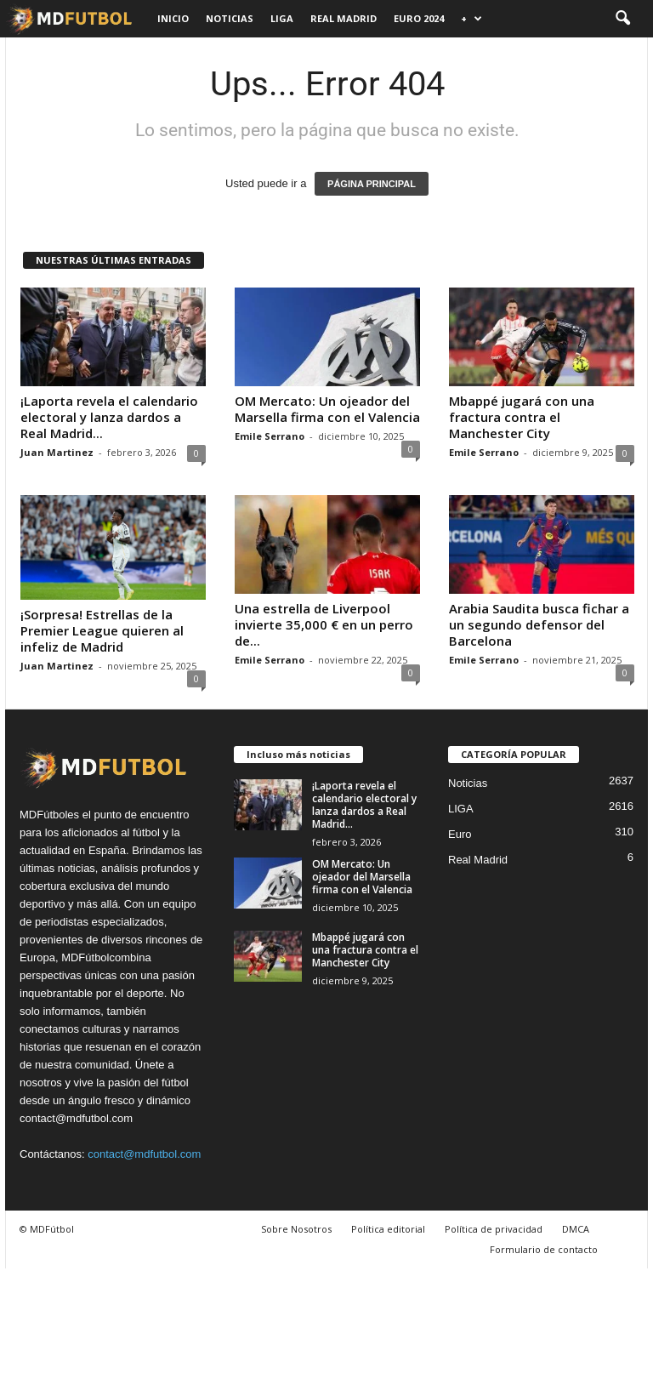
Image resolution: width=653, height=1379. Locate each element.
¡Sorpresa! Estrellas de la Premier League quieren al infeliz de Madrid (102, 630)
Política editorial (388, 1228)
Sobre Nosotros (296, 1228)
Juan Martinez (57, 452)
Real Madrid (343, 18)
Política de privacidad (493, 1228)
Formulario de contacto (544, 1249)
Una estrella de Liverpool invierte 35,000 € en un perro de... (324, 624)
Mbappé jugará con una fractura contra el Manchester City (521, 417)
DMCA (575, 1228)
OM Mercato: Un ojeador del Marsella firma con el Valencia (327, 408)
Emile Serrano (269, 436)
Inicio (173, 18)
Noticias (229, 18)
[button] (622, 18)
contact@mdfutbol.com (144, 1154)
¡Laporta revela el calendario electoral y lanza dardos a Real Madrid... (109, 417)
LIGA (281, 18)
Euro (459, 834)
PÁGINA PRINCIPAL (371, 184)
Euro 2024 (419, 18)
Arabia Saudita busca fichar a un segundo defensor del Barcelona (539, 624)
